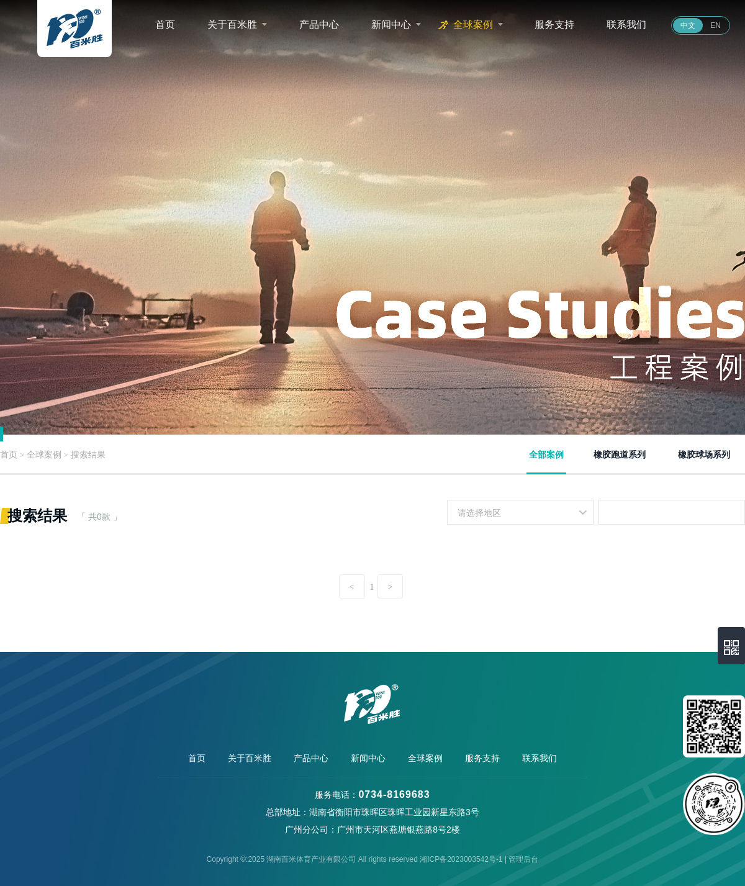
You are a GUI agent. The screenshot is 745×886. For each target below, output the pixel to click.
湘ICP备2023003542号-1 (461, 859)
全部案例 (546, 454)
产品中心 (319, 24)
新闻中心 (391, 24)
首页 (165, 24)
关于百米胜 (232, 24)
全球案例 (473, 24)
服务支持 (554, 24)
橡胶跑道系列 (620, 454)
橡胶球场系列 (704, 454)
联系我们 (626, 24)
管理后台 (523, 859)
